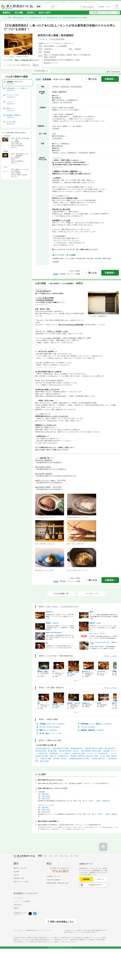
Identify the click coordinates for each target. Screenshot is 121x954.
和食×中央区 (46, 796)
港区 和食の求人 (110, 748)
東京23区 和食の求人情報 (93, 748)
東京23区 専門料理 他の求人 (69, 751)
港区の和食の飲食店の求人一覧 (72, 17)
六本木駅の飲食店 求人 (43, 748)
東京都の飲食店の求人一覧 (37, 17)
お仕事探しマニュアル (53, 876)
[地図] (78, 60)
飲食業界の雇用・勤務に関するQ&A (57, 883)
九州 (55, 856)
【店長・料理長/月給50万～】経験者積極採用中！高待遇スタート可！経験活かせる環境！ (102, 647)
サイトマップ (47, 930)
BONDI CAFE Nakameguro (54, 632)
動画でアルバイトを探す (21, 881)
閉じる (35, 65)
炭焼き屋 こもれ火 (95, 623)
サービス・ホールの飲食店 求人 (97, 753)
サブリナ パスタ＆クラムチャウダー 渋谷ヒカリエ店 (103, 643)
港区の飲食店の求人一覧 (54, 17)
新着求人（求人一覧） (21, 868)
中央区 (91, 801)
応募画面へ (110, 79)
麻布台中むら (49, 612)
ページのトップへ (95, 593)
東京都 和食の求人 (77, 748)
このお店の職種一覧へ (63, 593)
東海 (50, 856)
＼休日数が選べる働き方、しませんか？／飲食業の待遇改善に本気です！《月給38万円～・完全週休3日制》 (60, 627)
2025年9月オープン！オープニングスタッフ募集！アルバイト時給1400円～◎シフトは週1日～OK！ (103, 627)
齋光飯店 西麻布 (42, 671)
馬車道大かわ (86, 703)
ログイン (100, 879)
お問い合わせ (18, 904)
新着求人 (7, 12)
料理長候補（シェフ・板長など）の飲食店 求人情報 (67, 753)
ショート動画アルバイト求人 (63, 941)
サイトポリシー (18, 930)
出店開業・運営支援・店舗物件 (39, 937)
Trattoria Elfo (101, 671)
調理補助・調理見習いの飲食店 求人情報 (84, 756)
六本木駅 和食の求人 (98, 758)
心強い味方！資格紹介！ (54, 880)
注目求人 (31, 12)
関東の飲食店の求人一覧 (20, 17)
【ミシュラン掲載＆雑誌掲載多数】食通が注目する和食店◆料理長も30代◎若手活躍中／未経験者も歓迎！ (103, 616)
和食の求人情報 (46, 758)
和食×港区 (45, 794)
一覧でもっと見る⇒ (110, 656)
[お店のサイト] (68, 43)
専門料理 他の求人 (60, 758)
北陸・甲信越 (74, 856)
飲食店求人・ (86, 937)
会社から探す (45, 12)
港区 (75, 801)
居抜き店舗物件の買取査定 (46, 939)
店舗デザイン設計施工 (64, 937)
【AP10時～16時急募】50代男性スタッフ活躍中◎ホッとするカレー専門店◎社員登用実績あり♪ (103, 637)
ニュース (16, 901)
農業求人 (43, 941)
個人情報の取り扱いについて (33, 930)
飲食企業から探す (19, 878)
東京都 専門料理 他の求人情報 (46, 751)
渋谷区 (98, 801)
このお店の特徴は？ (40, 71)
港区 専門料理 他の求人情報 (91, 751)
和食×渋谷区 (46, 798)
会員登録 (86, 879)
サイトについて (18, 898)
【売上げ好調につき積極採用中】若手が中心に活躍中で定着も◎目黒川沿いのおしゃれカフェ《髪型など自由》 (60, 637)
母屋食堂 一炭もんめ (52, 623)
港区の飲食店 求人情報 (60, 748)
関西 (45, 856)
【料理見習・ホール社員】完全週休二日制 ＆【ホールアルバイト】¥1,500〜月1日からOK (59, 647)
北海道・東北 (63, 856)
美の (47, 643)
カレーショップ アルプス (97, 633)
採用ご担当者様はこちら (62, 921)
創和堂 (91, 612)
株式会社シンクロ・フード (74, 932)
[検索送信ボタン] (118, 13)
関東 (9, 17)
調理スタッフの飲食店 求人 (59, 756)
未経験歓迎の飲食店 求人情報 (79, 758)
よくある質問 (25, 901)
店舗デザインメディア (27, 941)
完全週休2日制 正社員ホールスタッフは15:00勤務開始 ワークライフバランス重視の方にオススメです (60, 616)
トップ (4, 17)
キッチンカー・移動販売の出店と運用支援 (75, 939)
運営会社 (16, 908)
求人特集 (19, 12)
